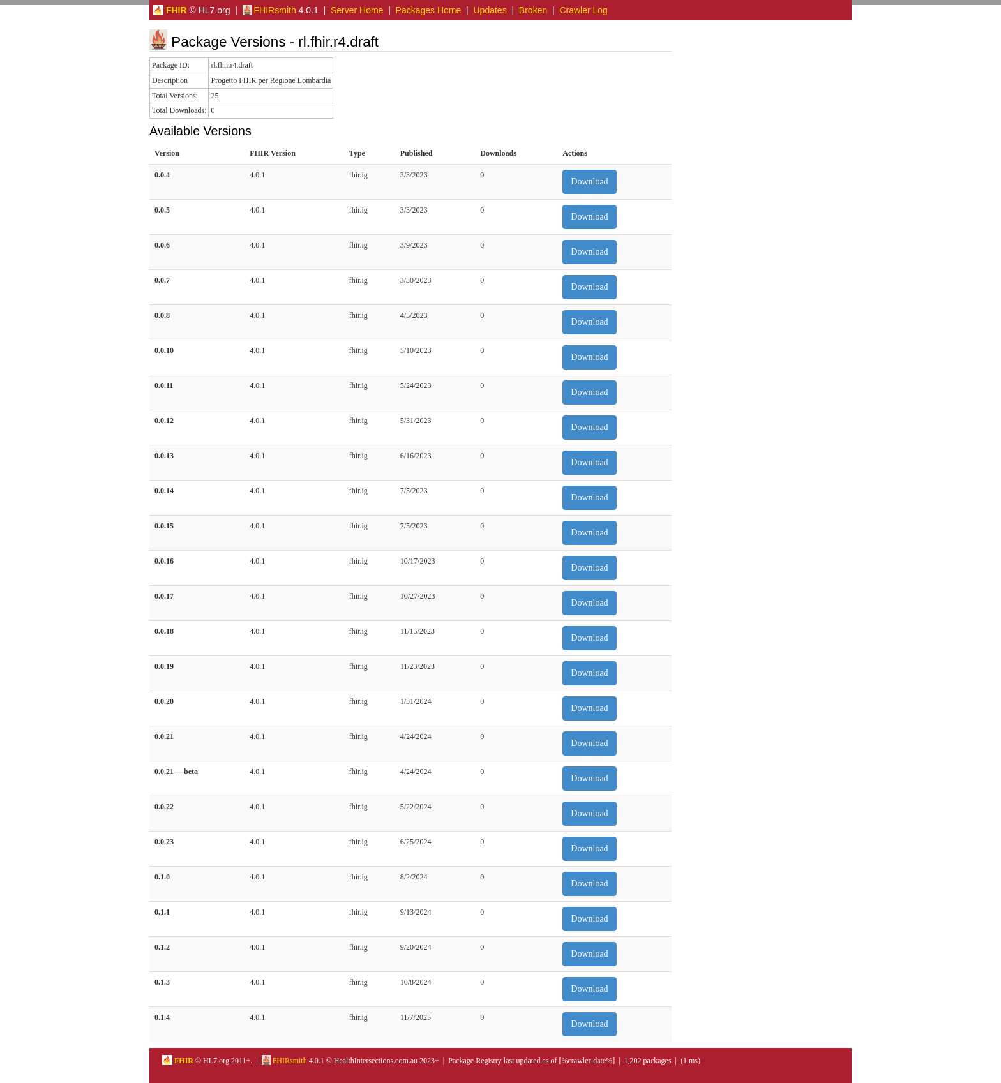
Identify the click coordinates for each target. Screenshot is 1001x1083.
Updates (490, 10)
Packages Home (429, 10)
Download (589, 181)
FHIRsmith (269, 10)
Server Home (357, 10)
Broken (533, 10)
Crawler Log (583, 10)
